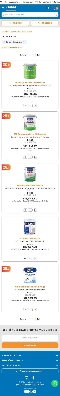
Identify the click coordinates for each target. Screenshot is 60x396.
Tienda (5, 32)
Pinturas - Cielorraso (21, 32)
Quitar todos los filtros (12, 48)
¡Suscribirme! (30, 345)
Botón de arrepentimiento (30, 371)
